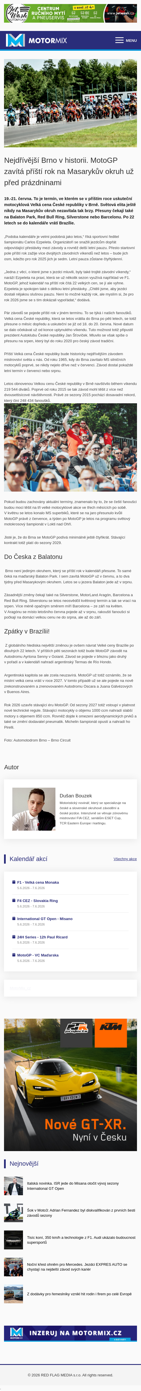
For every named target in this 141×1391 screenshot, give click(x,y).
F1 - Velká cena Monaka (38, 882)
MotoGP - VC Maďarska (38, 955)
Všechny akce (125, 859)
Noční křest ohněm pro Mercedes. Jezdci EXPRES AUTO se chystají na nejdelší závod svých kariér (77, 1266)
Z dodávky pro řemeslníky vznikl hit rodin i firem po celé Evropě (79, 1294)
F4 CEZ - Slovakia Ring (37, 901)
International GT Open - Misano (45, 919)
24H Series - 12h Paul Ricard (42, 937)
